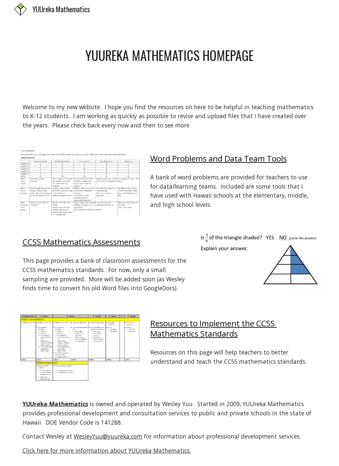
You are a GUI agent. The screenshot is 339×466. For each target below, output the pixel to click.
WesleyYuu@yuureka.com (108, 436)
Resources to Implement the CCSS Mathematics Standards (213, 328)
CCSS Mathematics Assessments (81, 241)
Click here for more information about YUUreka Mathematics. (107, 450)
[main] (169, 55)
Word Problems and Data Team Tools (218, 158)
